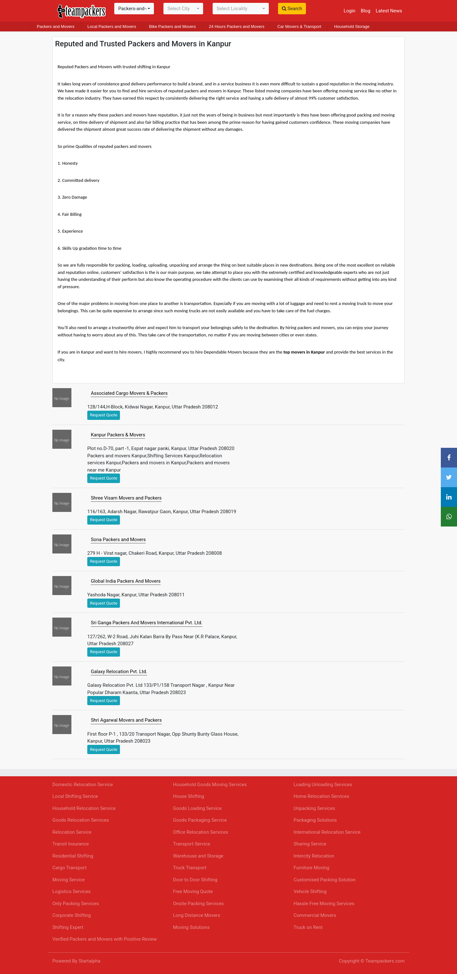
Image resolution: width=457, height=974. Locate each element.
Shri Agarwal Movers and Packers (126, 720)
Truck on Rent (308, 927)
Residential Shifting (72, 856)
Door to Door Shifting (195, 880)
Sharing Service (310, 844)
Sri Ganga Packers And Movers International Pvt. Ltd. (146, 623)
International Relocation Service (327, 832)
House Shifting (188, 796)
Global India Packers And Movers (126, 581)
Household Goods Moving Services (210, 784)
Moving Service (68, 880)
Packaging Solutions (315, 820)
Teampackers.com (385, 961)
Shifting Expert (67, 927)
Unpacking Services (314, 808)
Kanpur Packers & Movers (118, 435)
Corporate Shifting (71, 915)
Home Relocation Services (321, 796)
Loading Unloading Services (323, 784)
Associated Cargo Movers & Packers (129, 393)
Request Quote (103, 415)
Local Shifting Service (75, 796)
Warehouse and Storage (198, 856)
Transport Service (191, 844)
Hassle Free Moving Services (324, 903)
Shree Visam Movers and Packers (126, 498)
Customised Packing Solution (325, 880)
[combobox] (134, 8)
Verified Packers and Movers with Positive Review (104, 939)
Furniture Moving (311, 868)
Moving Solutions (191, 927)
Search (292, 8)
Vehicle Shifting (310, 891)
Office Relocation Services (200, 832)
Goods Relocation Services (80, 820)
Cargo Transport (69, 868)
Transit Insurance (70, 844)
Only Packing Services (75, 903)
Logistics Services (71, 891)
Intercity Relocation (314, 856)
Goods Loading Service (197, 808)
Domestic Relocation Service (82, 784)
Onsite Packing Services (198, 903)
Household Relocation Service (84, 808)
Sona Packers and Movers (118, 539)
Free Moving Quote (193, 891)
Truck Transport (189, 868)
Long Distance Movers (196, 915)
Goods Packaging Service (200, 820)
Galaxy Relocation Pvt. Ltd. (119, 671)
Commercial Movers (315, 915)
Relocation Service (71, 832)
